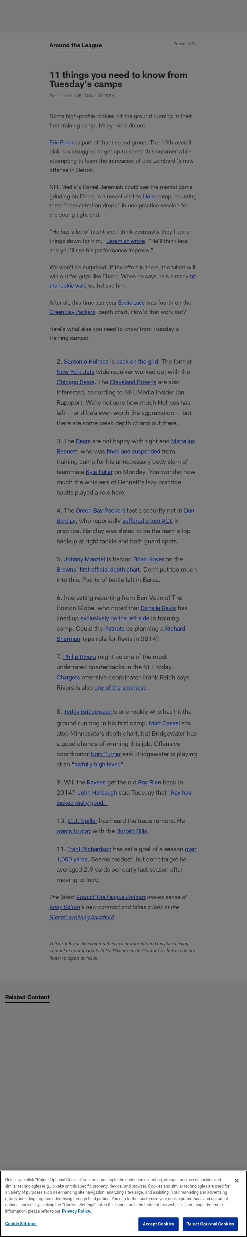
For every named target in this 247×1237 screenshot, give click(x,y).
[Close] (237, 1180)
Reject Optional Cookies (210, 1223)
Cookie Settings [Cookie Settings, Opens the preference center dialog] (21, 1223)
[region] (123, 1203)
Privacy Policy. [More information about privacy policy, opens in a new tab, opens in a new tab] (76, 1211)
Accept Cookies (158, 1223)
